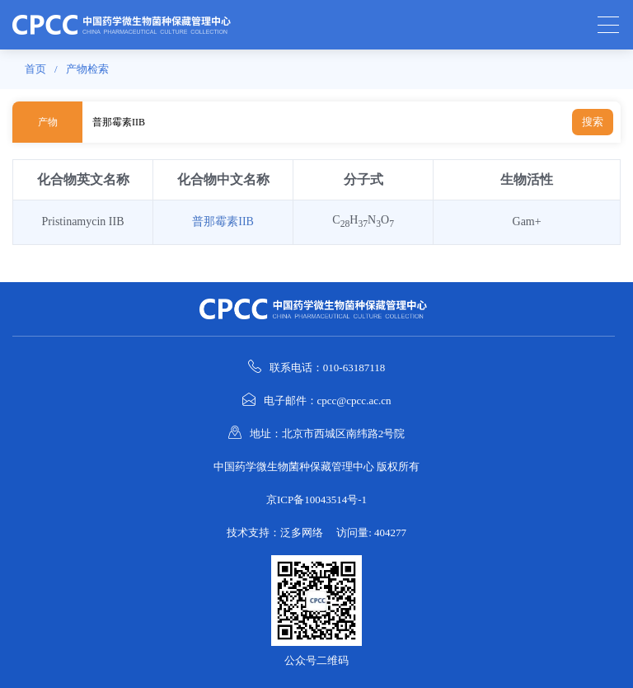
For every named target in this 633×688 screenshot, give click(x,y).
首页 (35, 69)
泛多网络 (301, 532)
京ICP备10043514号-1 (316, 499)
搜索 (592, 121)
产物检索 (87, 69)
